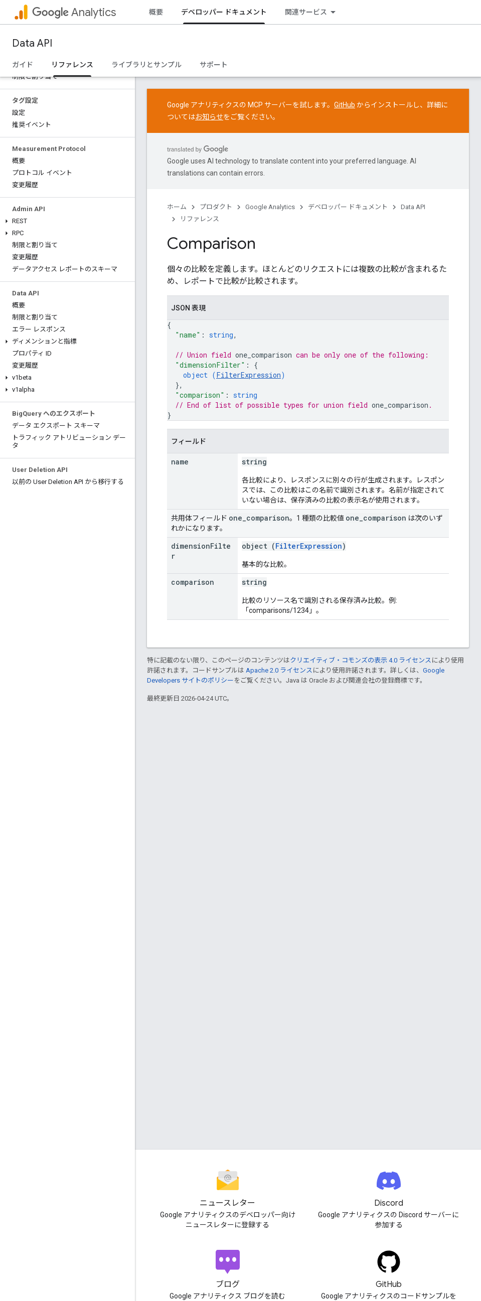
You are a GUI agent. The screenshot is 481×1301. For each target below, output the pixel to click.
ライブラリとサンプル (146, 64)
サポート (214, 64)
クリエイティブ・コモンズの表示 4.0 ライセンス (360, 660)
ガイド (22, 64)
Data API (32, 43)
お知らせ (209, 117)
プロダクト (216, 207)
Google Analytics (270, 207)
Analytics (74, 12)
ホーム (177, 207)
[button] (65, 221)
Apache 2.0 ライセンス (279, 670)
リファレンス (199, 219)
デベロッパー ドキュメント (348, 207)
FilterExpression (248, 375)
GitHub (344, 105)
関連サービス (306, 12)
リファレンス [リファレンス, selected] (72, 64)
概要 (156, 12)
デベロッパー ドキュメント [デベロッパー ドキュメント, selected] (224, 12)
